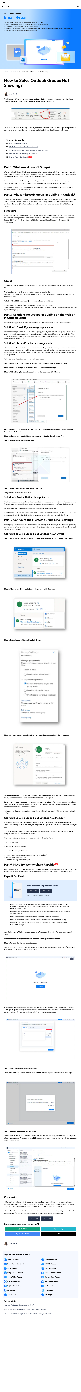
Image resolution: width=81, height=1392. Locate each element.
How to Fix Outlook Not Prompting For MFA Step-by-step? (25, 1309)
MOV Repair (49, 1290)
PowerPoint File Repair (15, 1264)
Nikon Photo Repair (52, 1281)
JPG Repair (11, 1295)
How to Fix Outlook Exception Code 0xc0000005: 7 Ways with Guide (28, 1314)
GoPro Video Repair (14, 1277)
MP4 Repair (11, 1290)
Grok (58, 1234)
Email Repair (14, 72)
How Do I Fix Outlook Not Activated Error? (19, 1305)
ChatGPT (22, 1229)
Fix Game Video (50, 1286)
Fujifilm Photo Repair (15, 1286)
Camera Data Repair (52, 1277)
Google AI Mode (22, 1234)
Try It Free (33, 891)
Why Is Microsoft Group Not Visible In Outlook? (23, 147)
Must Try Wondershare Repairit (20, 157)
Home (6, 72)
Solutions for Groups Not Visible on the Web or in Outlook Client (28, 150)
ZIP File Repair (12, 1268)
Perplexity (58, 1229)
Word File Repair (13, 1259)
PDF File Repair (50, 1264)
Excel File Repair (51, 1259)
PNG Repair (49, 1295)
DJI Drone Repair (13, 1281)
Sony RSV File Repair (15, 1273)
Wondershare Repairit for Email (42, 885)
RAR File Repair (50, 1268)
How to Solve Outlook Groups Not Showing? (34, 72)
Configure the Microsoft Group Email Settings (23, 153)
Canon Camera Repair (53, 1273)
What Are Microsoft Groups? (18, 143)
